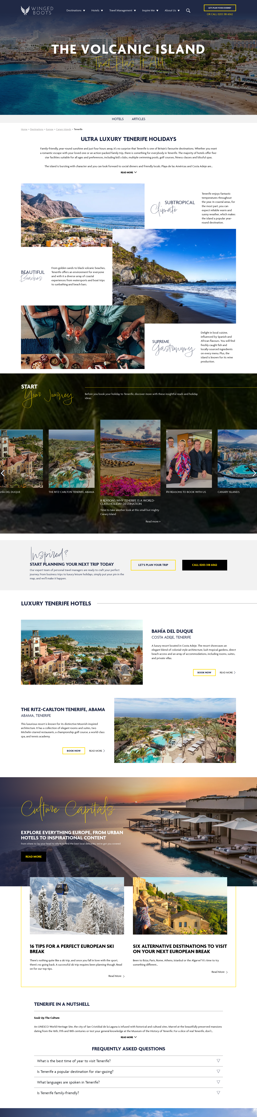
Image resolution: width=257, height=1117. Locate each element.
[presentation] (2, 473)
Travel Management (120, 10)
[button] (83, 10)
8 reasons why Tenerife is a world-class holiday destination (127, 502)
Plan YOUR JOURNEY (219, 8)
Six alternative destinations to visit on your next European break (180, 948)
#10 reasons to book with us (186, 492)
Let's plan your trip (153, 565)
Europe (49, 129)
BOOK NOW (204, 672)
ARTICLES (138, 119)
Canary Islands (63, 129)
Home (24, 129)
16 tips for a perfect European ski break (72, 948)
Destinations (74, 10)
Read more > (153, 521)
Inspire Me (148, 10)
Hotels (95, 10)
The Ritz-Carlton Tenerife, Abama (71, 492)
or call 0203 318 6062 (220, 14)
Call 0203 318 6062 (204, 565)
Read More (127, 172)
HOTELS (118, 119)
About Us (170, 10)
